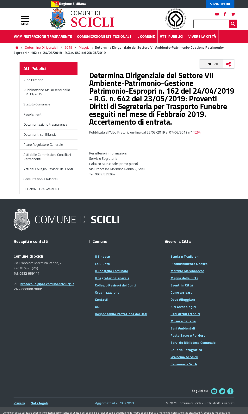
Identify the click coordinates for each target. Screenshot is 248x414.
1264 (197, 132)
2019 (68, 47)
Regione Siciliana (72, 3)
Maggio (84, 47)
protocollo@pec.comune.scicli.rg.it (47, 283)
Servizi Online (220, 4)
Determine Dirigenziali (42, 47)
